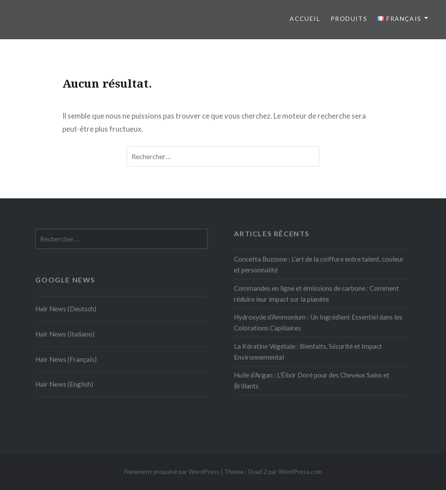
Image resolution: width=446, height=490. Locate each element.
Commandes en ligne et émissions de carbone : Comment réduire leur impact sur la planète (316, 293)
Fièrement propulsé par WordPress (172, 471)
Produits (349, 18)
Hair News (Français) (66, 359)
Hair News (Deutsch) (65, 309)
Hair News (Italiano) (65, 334)
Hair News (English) (64, 384)
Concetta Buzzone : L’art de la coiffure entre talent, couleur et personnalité (319, 264)
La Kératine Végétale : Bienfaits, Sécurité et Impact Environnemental (308, 351)
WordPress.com (300, 471)
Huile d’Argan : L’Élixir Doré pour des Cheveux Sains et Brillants (311, 380)
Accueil (305, 18)
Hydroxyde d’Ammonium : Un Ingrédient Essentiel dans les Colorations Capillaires (318, 322)
